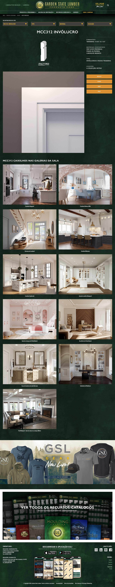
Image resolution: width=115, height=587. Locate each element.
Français (110, 564)
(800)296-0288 (11, 561)
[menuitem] (100, 5)
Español (110, 562)
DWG (99, 81)
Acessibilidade (59, 583)
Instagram (96, 549)
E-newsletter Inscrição (13, 5)
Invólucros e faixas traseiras (98, 61)
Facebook (110, 549)
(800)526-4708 (10, 552)
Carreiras (26, 5)
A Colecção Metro (94, 68)
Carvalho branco (93, 53)
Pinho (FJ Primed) (93, 51)
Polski (110, 569)
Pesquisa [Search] (108, 5)
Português (110, 567)
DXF (99, 86)
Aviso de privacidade (68, 583)
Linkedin (101, 549)
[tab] (28, 12)
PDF (99, 91)
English (110, 560)
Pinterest (105, 549)
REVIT (99, 76)
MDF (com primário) (94, 49)
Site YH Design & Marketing (83, 583)
